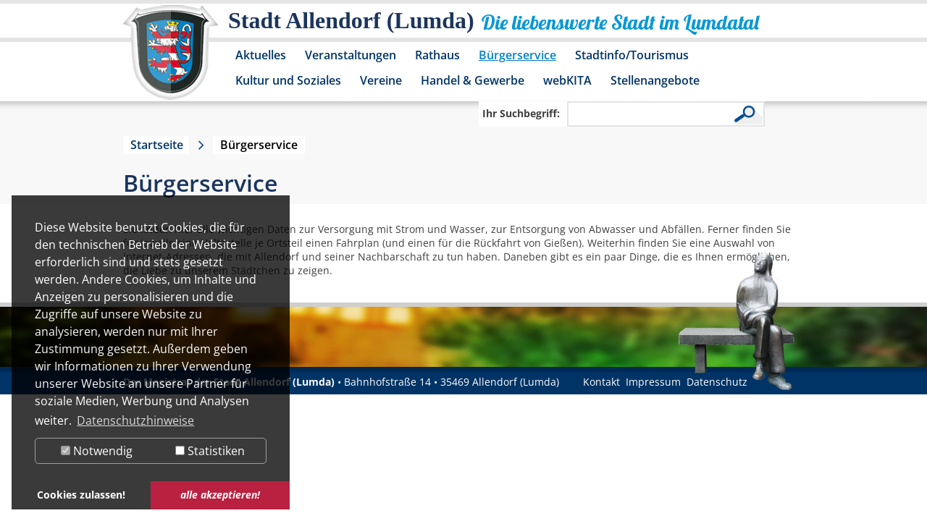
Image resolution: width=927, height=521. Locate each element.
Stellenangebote (655, 80)
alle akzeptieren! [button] (220, 494)
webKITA (567, 80)
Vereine (381, 80)
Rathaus (437, 55)
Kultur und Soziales (288, 80)
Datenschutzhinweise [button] (135, 420)
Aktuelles (260, 55)
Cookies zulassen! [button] (81, 494)
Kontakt (601, 382)
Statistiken (210, 451)
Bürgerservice (517, 55)
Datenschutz (717, 382)
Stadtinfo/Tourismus (632, 55)
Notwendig (97, 451)
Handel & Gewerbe (472, 80)
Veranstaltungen (350, 55)
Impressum (653, 382)
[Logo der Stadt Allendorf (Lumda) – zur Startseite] (170, 59)
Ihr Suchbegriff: (521, 113)
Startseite (156, 145)
